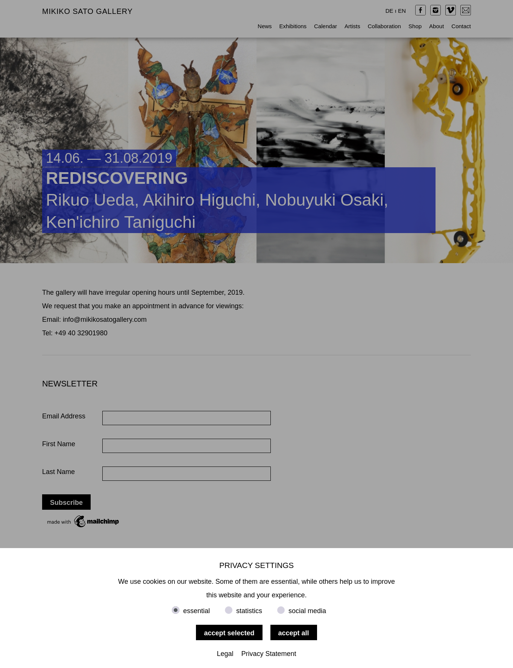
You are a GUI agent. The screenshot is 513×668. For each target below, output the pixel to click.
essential (196, 611)
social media (307, 611)
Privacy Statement (268, 653)
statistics (249, 611)
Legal (225, 653)
